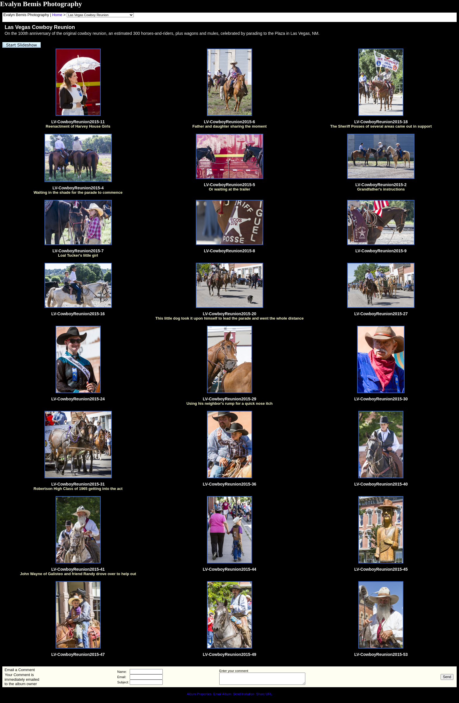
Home (57, 15)
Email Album (222, 694)
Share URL (264, 694)
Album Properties (199, 694)
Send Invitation (243, 694)
